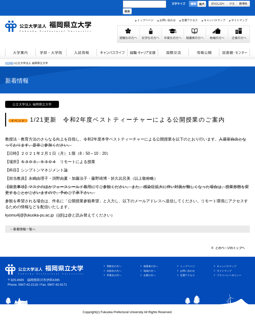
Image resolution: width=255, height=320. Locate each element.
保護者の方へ (150, 266)
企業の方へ (149, 275)
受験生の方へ (114, 266)
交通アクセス (190, 20)
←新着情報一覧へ (22, 229)
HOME (9, 63)
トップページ (145, 20)
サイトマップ (239, 20)
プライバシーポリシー (229, 275)
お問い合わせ (168, 20)
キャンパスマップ (214, 20)
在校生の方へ (114, 270)
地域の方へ (149, 270)
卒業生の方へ (114, 275)
